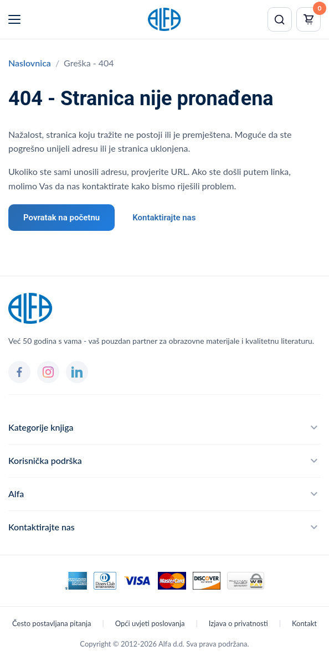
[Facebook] (19, 372)
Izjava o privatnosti (238, 623)
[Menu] (14, 19)
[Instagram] (48, 372)
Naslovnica (29, 63)
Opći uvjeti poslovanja (150, 623)
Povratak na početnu (61, 218)
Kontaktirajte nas (164, 218)
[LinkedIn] (77, 372)
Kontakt (304, 623)
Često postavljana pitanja (51, 623)
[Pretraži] (280, 19)
